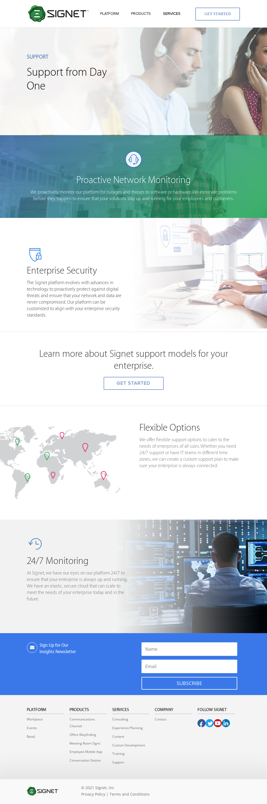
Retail (31, 736)
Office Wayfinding (83, 734)
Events (32, 728)
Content (118, 736)
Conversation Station (85, 760)
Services (120, 709)
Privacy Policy (93, 794)
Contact (160, 719)
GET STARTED (133, 383)
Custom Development (128, 745)
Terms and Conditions (130, 794)
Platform (36, 709)
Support (118, 762)
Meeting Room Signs (85, 743)
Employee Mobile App (86, 751)
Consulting (120, 719)
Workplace (35, 719)
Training (118, 753)
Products (79, 709)
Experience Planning (127, 728)
